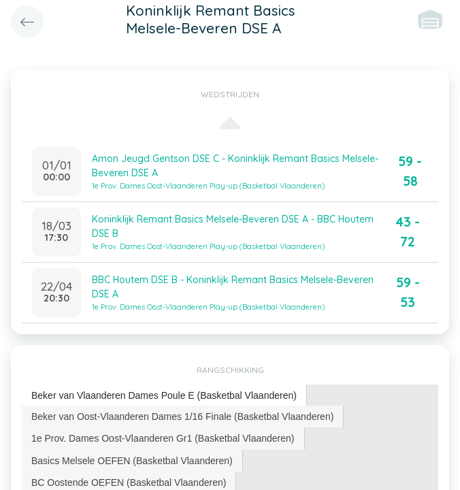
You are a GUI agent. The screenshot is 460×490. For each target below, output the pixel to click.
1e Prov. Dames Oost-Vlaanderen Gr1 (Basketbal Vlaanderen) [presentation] (163, 438)
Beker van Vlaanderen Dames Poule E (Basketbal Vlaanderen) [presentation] (164, 395)
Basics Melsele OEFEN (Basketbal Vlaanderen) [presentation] (132, 460)
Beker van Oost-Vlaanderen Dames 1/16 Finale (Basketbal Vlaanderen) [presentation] (182, 416)
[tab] (164, 396)
